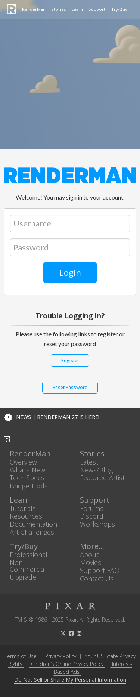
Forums (91, 508)
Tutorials (23, 508)
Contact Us (97, 578)
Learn (77, 9)
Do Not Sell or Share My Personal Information (70, 680)
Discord (91, 516)
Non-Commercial (28, 566)
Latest (89, 462)
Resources (26, 516)
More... (92, 546)
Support (96, 9)
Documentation (33, 524)
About (89, 554)
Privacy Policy (60, 656)
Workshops (97, 524)
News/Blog (96, 470)
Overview (23, 462)
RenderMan (34, 9)
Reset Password (70, 387)
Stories (58, 9)
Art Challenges (32, 532)
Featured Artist (102, 478)
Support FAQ (99, 570)
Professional (28, 554)
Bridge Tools (29, 486)
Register (70, 360)
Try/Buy (119, 9)
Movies (90, 563)
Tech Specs (27, 478)
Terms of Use (20, 656)
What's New (27, 470)
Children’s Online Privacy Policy (67, 663)
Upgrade (23, 577)
